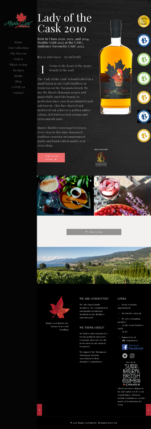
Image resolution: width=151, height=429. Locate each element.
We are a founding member (130, 325)
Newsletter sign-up (131, 313)
